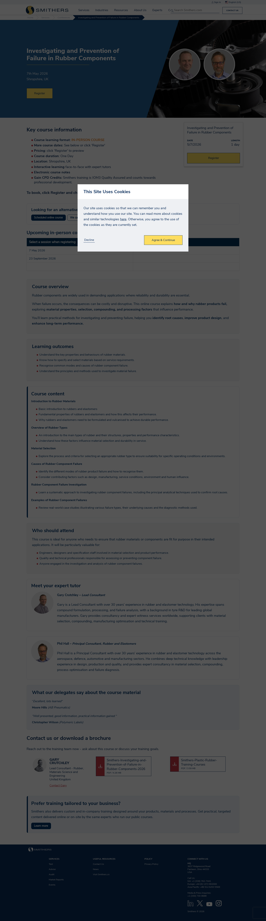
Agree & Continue (163, 240)
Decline (89, 240)
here (123, 219)
